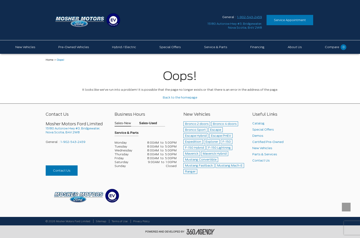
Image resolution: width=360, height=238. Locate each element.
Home (49, 60)
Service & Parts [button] (126, 132)
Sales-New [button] (123, 123)
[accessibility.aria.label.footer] (201, 232)
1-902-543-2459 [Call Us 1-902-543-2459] (249, 17)
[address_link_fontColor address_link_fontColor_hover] (235, 26)
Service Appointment (290, 20)
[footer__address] (77, 130)
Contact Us (61, 170)
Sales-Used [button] (148, 123)
